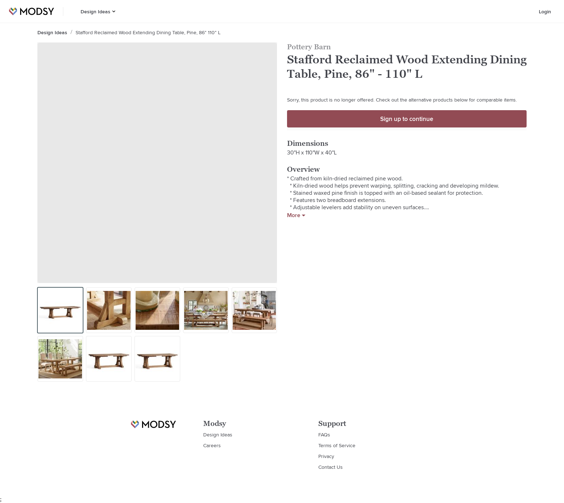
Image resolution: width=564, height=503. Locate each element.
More (296, 215)
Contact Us (330, 467)
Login (545, 11)
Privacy (326, 456)
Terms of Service (336, 445)
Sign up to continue (406, 118)
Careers (212, 445)
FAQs (324, 434)
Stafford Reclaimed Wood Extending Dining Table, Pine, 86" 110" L (148, 32)
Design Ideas (95, 11)
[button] (114, 11)
